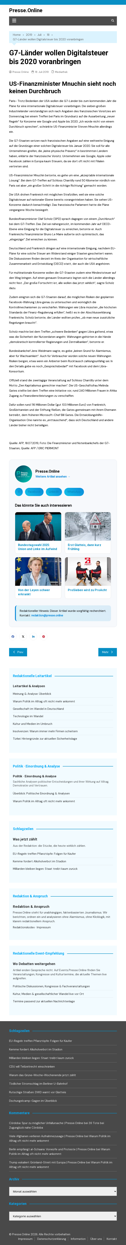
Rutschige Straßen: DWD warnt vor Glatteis (37, 1092)
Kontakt (112, 1239)
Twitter (23, 636)
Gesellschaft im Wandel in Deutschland (38, 709)
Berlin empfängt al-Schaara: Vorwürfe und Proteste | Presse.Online (52, 1149)
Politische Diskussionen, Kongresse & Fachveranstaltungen (51, 986)
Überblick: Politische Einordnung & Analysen (41, 793)
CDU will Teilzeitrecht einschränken (32, 1067)
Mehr (107, 652)
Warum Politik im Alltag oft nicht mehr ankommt (44, 701)
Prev (18, 652)
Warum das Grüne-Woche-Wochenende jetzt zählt (42, 1075)
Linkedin (33, 636)
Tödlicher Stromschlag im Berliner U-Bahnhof (38, 1084)
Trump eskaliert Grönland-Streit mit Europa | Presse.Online (47, 1162)
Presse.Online (25, 10)
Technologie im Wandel (28, 716)
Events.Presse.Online (73, 970)
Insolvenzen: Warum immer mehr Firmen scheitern (45, 731)
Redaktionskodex (24, 927)
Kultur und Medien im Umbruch (32, 724)
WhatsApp (74, 492)
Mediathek (61, 72)
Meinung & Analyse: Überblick (32, 694)
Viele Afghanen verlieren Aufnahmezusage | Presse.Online (46, 1136)
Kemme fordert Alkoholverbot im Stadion (39, 861)
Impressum (44, 927)
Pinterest (43, 636)
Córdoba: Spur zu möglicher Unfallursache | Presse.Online (46, 1123)
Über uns (96, 1239)
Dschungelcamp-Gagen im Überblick (33, 1101)
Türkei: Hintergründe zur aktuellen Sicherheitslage (45, 739)
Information (78, 1239)
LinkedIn (54, 492)
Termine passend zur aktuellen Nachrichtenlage (44, 1001)
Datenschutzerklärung (51, 1239)
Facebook (34, 492)
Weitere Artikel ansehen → (52, 477)
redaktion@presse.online (47, 615)
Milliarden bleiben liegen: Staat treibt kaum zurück (45, 869)
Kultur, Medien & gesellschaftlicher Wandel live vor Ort (48, 994)
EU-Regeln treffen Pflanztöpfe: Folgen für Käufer (44, 854)
